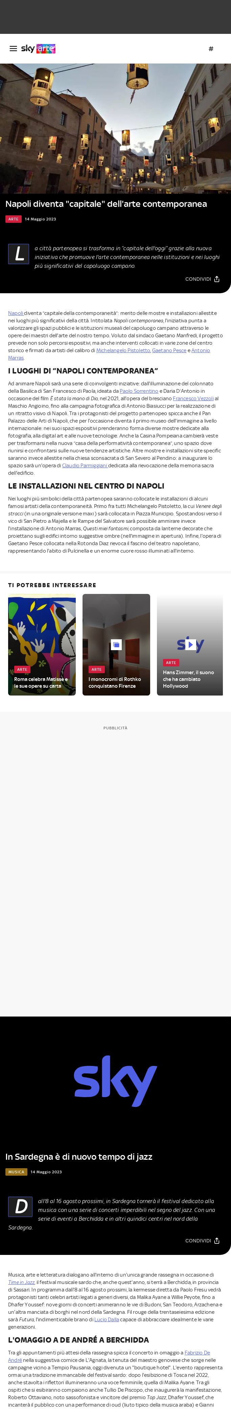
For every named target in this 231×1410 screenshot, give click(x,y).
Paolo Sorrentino (139, 391)
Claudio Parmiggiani (85, 466)
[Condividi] (202, 279)
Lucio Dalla (106, 1320)
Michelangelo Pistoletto (123, 350)
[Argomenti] (211, 49)
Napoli (16, 313)
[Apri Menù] (13, 48)
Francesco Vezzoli (193, 399)
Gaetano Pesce (169, 350)
